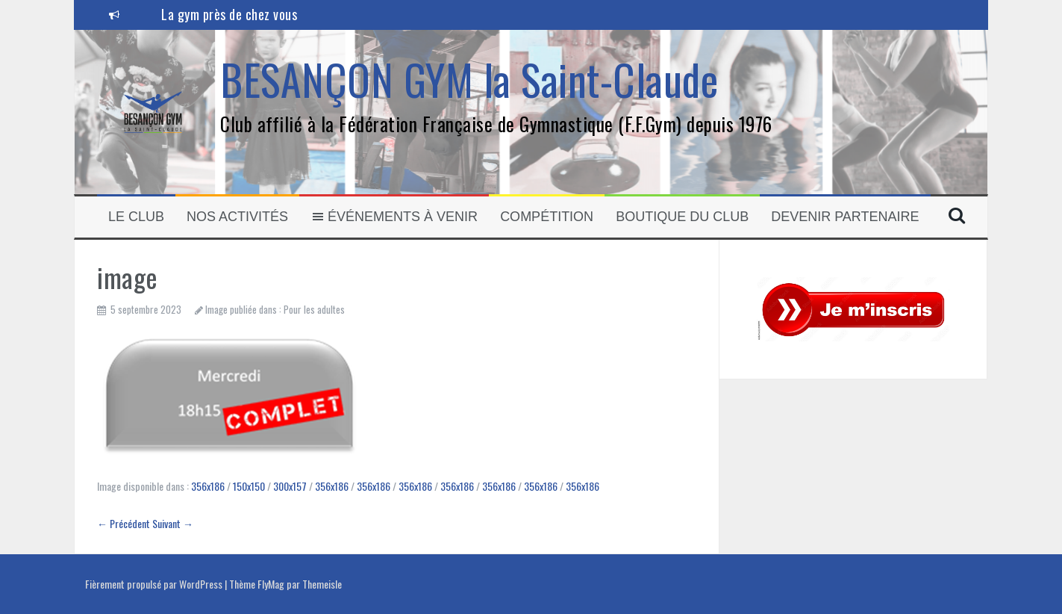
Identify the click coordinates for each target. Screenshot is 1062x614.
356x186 (208, 486)
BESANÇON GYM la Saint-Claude (469, 79)
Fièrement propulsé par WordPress (155, 584)
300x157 (290, 486)
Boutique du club (682, 216)
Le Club (136, 216)
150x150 (249, 486)
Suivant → (172, 523)
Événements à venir (394, 216)
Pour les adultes (314, 309)
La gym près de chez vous (229, 14)
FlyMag (270, 584)
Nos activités (237, 216)
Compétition (546, 216)
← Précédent (123, 523)
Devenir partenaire (845, 216)
